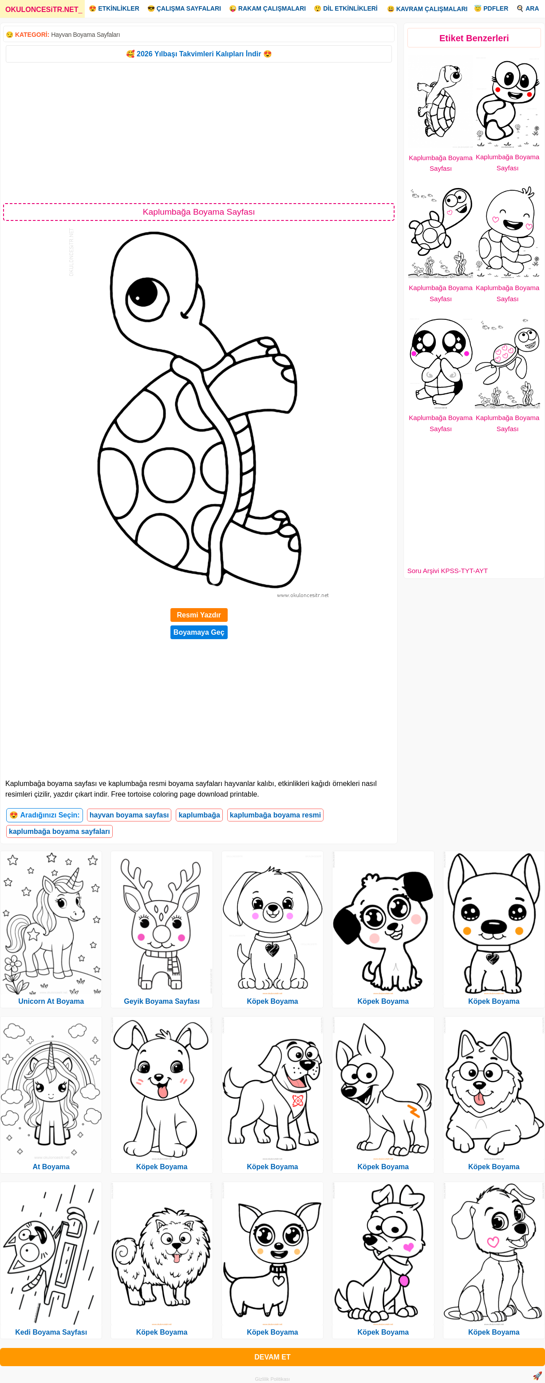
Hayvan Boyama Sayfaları (85, 34)
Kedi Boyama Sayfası (51, 1332)
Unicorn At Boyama (51, 1001)
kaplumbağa (199, 815)
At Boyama (51, 1167)
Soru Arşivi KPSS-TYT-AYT (447, 570)
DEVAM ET (272, 1357)
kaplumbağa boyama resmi (275, 815)
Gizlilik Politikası (272, 1379)
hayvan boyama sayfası (129, 815)
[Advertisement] (198, 132)
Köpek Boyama (162, 1167)
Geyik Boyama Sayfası (162, 1001)
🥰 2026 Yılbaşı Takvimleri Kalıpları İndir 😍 (199, 54)
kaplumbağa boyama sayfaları (59, 831)
